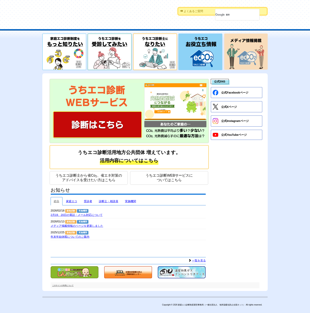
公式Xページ (225, 106)
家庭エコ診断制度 (79, 11)
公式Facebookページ (230, 92)
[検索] (232, 14)
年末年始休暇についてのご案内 (70, 235)
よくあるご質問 (191, 11)
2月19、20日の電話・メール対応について (77, 213)
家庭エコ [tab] (71, 200)
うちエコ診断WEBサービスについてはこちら (169, 176)
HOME (55, 26)
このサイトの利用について (63, 284)
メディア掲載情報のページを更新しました (77, 224)
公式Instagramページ (230, 120)
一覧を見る (199, 259)
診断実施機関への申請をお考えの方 (224, 26)
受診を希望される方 (128, 26)
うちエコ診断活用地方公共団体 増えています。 (129, 157)
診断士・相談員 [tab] (108, 200)
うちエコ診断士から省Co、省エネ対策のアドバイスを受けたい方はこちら (88, 176)
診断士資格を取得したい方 (173, 26)
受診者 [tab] (88, 200)
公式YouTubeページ (230, 134)
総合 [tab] (56, 200)
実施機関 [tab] (130, 200)
